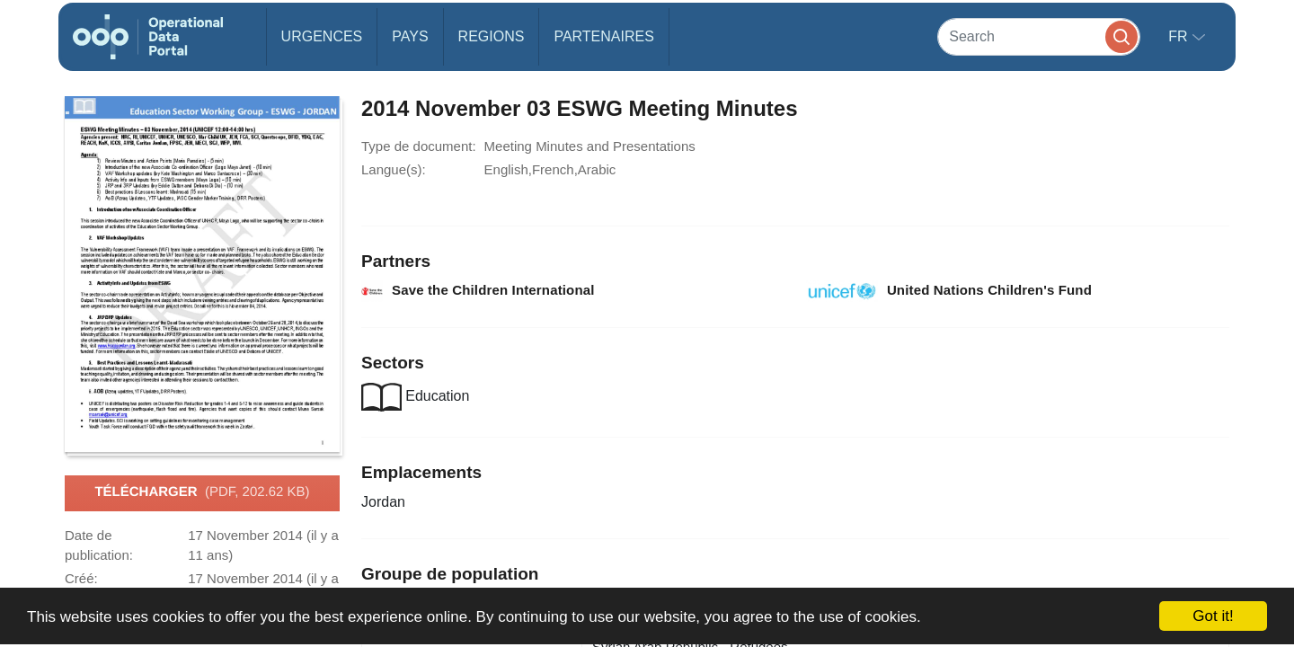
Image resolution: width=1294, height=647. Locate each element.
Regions (491, 36)
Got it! (1212, 616)
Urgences (322, 36)
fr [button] (1180, 36)
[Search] (1038, 36)
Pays (410, 36)
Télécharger (201, 492)
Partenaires (603, 36)
